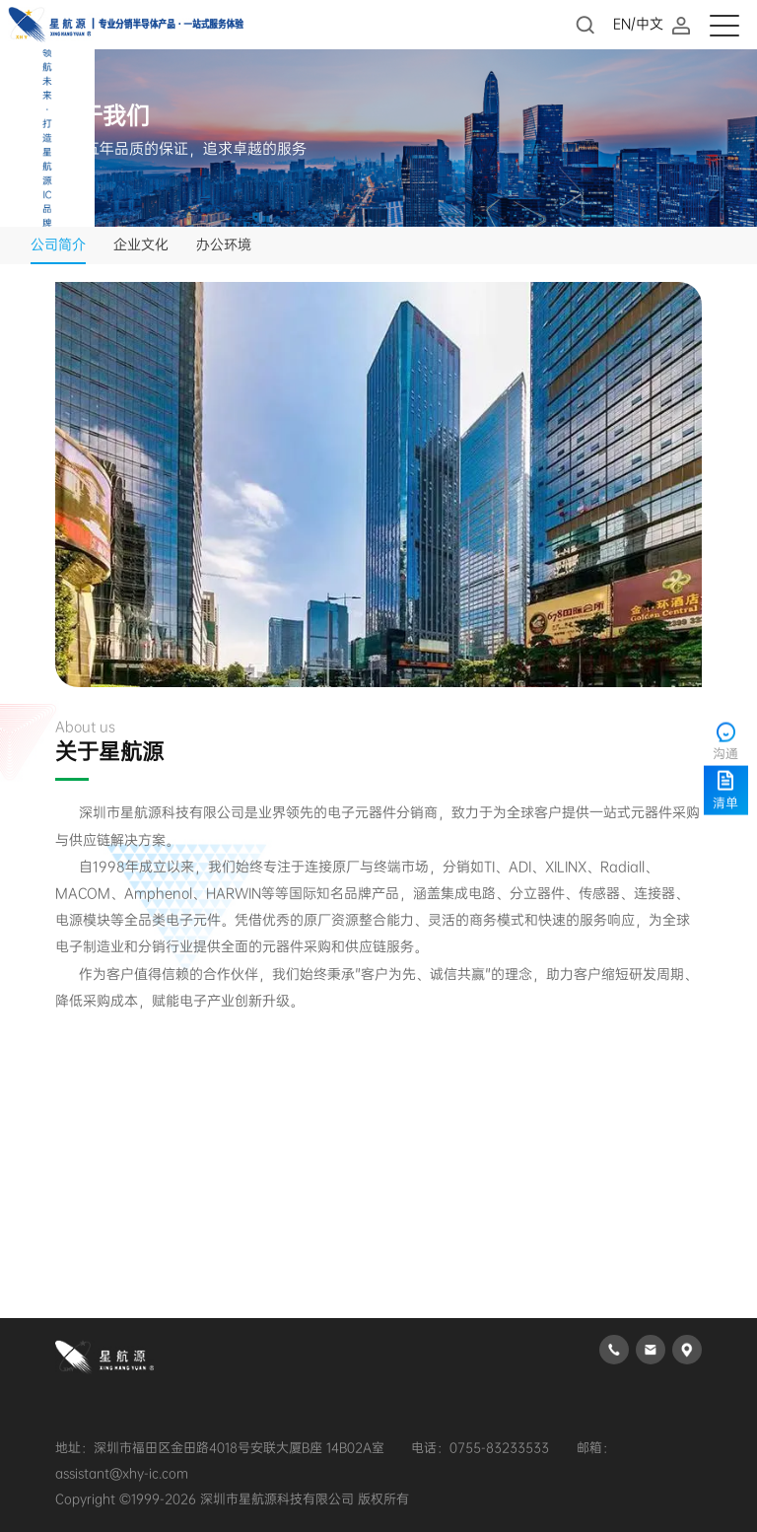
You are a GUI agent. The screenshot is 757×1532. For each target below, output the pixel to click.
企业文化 (141, 244)
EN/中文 (638, 24)
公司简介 (58, 244)
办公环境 (223, 244)
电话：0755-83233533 (480, 1447)
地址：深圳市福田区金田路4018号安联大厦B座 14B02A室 (219, 1447)
